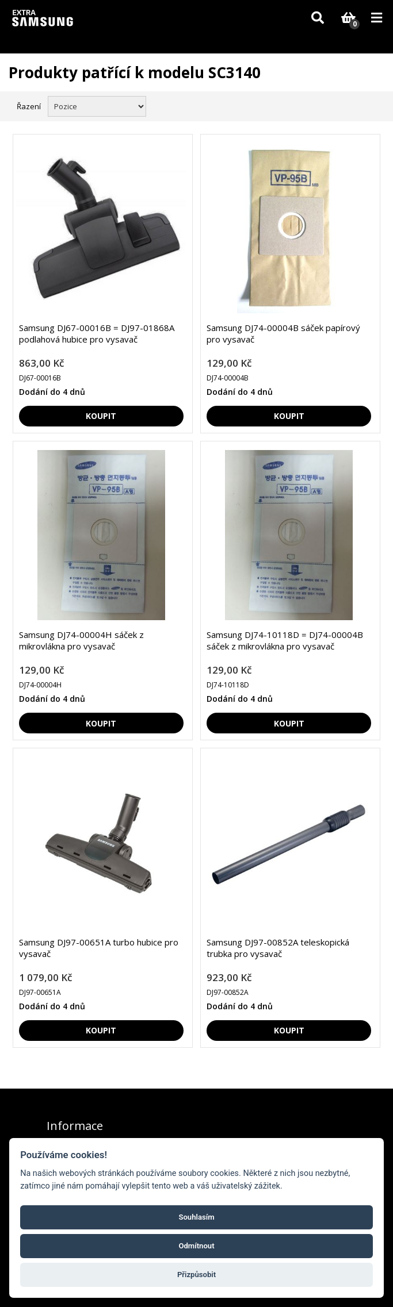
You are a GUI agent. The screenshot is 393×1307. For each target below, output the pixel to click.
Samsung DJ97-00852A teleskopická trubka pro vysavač (278, 947)
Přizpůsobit (196, 1274)
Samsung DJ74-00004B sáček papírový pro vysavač (283, 333)
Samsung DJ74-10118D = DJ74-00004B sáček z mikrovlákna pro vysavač (285, 640)
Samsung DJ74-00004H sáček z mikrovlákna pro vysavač (81, 640)
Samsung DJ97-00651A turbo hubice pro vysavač (98, 947)
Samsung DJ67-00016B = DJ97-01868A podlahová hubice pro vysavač (96, 333)
